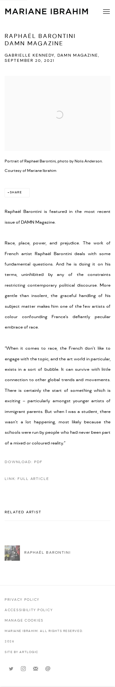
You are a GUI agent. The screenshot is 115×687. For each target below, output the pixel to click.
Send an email (47, 669)
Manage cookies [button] (24, 620)
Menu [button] (105, 12)
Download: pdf (24, 462)
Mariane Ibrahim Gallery (47, 11)
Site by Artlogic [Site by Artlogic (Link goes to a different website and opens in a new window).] (22, 652)
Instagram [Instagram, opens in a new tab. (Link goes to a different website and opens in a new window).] (23, 669)
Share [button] (16, 193)
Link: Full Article (27, 479)
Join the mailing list (35, 669)
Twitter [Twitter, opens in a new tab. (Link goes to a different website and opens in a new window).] (11, 669)
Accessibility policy (29, 610)
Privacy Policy (22, 600)
